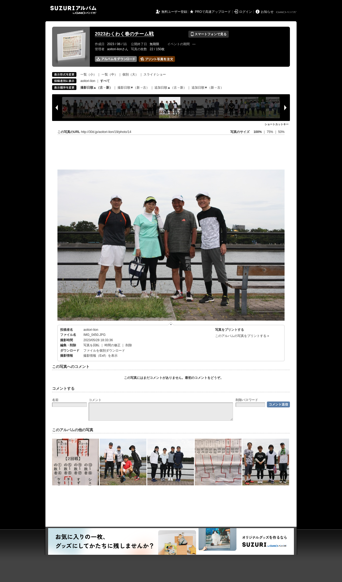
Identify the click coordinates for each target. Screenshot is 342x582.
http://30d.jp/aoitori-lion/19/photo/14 (106, 132)
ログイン (245, 12)
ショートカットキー (277, 124)
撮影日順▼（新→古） (134, 87)
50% (281, 132)
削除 (129, 345)
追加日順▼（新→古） (208, 87)
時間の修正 (112, 345)
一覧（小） (88, 74)
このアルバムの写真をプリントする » (242, 336)
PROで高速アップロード (213, 12)
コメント (95, 400)
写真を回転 (91, 345)
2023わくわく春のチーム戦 (124, 34)
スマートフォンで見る (209, 34)
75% (270, 132)
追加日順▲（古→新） (170, 87)
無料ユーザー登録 (174, 12)
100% (258, 132)
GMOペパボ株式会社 (286, 12)
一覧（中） (110, 74)
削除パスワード (247, 400)
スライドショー (154, 74)
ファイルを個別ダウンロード (104, 350)
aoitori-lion (87, 81)
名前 (55, 400)
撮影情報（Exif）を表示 (100, 355)
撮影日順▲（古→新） (96, 87)
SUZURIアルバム (73, 10)
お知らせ (267, 12)
